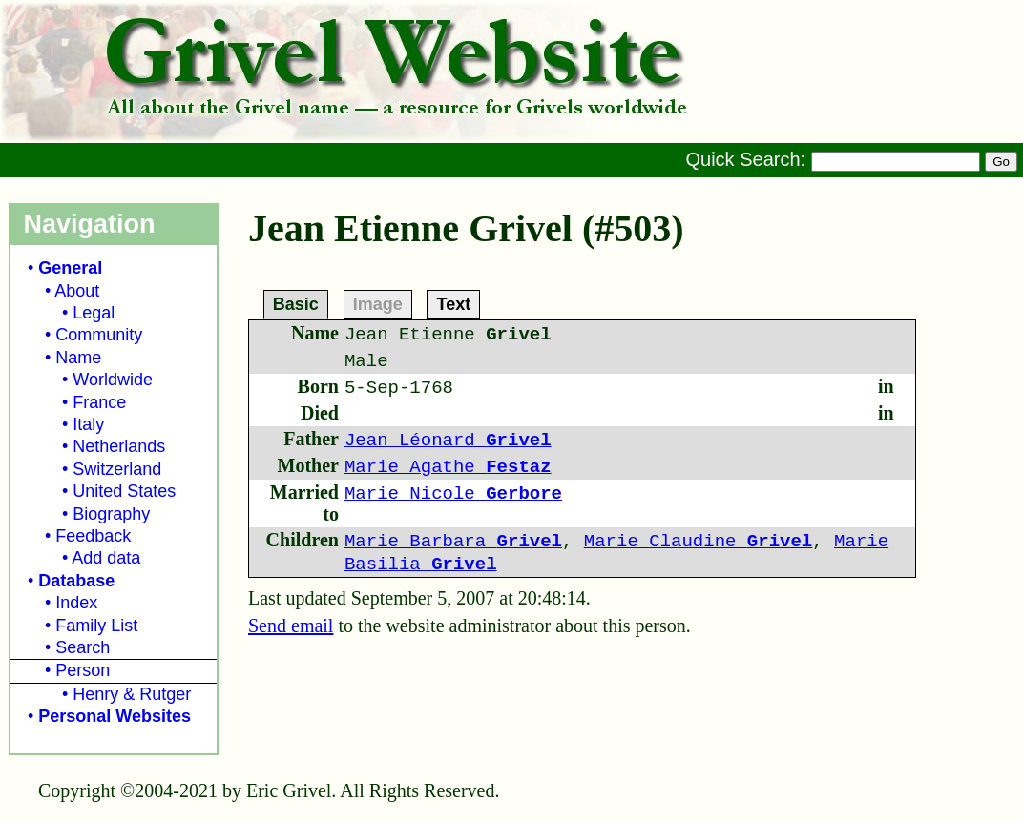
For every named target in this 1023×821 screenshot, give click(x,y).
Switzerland (117, 469)
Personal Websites (114, 716)
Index (76, 602)
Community (98, 334)
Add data (106, 557)
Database (76, 580)
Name (78, 357)
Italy (88, 424)
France (99, 402)
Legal (94, 312)
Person (82, 670)
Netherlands (119, 446)
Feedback (93, 535)
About (76, 290)
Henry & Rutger (132, 694)
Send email (290, 625)
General (70, 267)
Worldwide (113, 379)
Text (453, 303)
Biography (111, 513)
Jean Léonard (448, 440)
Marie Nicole (453, 493)
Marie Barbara (453, 541)
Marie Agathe (448, 467)
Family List (96, 625)
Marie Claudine (698, 541)
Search (82, 647)
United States (124, 491)
